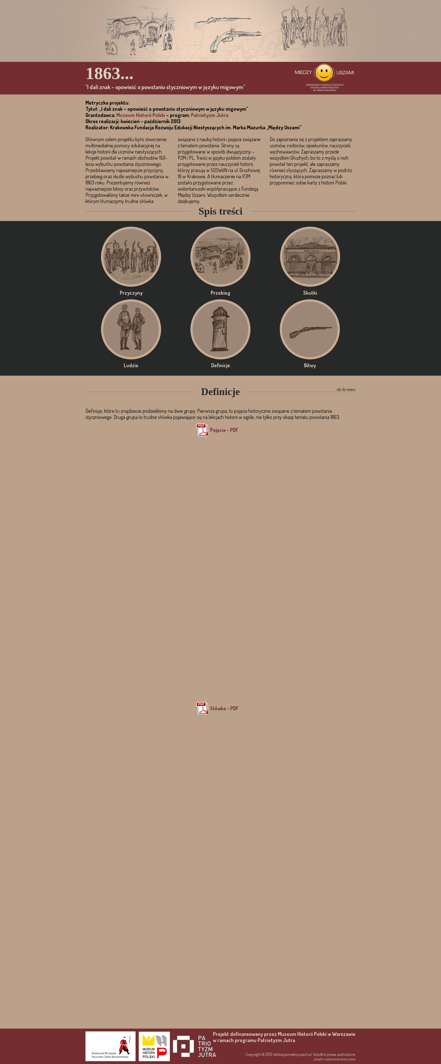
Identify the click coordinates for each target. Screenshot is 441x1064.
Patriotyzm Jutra (209, 115)
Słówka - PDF (224, 708)
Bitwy (310, 329)
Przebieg (220, 257)
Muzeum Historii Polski (140, 115)
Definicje (220, 329)
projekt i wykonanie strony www (335, 1059)
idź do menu (346, 389)
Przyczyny (131, 257)
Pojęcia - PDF (224, 430)
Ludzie (131, 329)
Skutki (310, 257)
